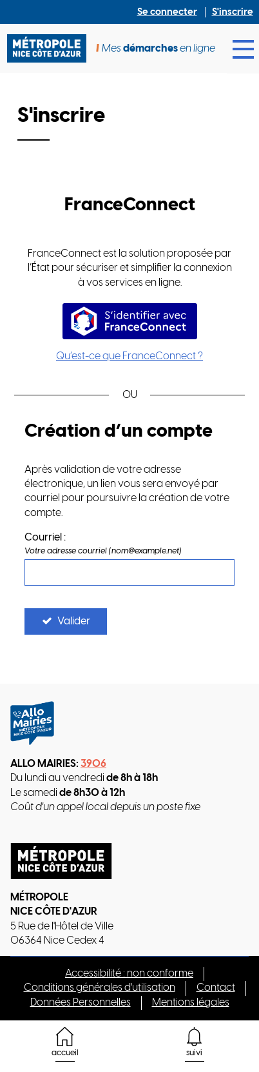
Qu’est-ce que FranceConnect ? (129, 356)
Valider (73, 621)
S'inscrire (232, 12)
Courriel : (45, 537)
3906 (93, 764)
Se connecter (167, 12)
